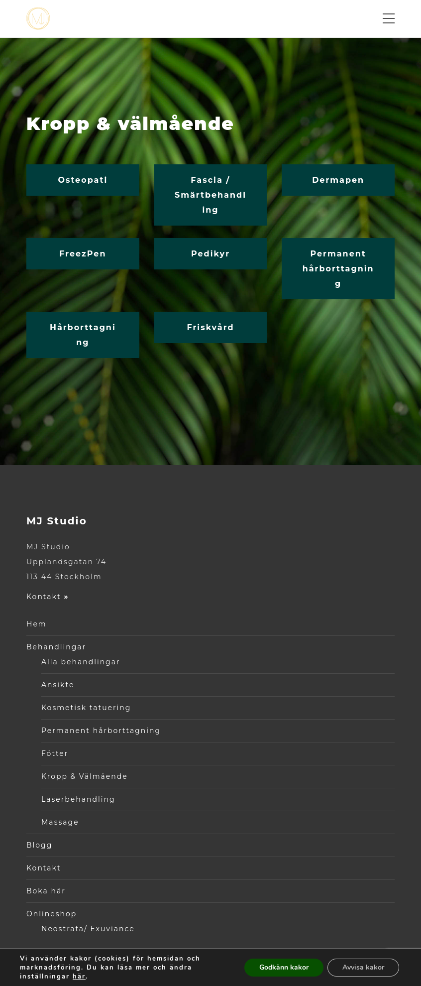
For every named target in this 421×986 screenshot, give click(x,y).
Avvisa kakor (363, 967)
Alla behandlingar (80, 661)
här (79, 976)
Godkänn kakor (284, 967)
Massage (60, 822)
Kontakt (47, 596)
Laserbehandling (78, 799)
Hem (36, 623)
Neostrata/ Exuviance (88, 928)
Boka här (46, 890)
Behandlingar (56, 646)
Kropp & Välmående (84, 776)
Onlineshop (51, 913)
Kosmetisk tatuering (86, 707)
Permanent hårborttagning (101, 730)
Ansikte (57, 684)
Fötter (54, 753)
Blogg (39, 845)
